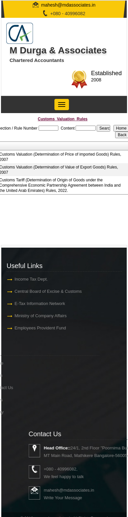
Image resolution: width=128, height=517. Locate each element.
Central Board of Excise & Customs (47, 291)
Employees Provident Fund (39, 327)
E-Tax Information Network (39, 303)
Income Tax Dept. (30, 279)
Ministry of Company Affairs (40, 315)
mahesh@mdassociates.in (68, 5)
